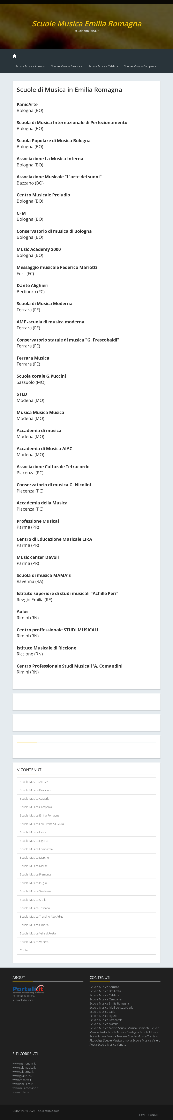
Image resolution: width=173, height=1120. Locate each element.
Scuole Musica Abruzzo (30, 66)
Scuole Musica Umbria (34, 925)
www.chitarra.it (22, 1080)
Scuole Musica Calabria (103, 66)
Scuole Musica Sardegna (35, 891)
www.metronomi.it (24, 1063)
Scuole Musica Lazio (33, 832)
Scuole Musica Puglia (33, 883)
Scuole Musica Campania (140, 66)
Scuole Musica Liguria (33, 841)
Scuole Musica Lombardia (36, 849)
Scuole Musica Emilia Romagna (39, 815)
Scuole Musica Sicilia (33, 900)
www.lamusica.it (23, 1084)
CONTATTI (154, 1115)
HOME (141, 1115)
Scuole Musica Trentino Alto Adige (41, 916)
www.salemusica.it (24, 1067)
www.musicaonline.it (25, 1088)
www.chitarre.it (22, 1092)
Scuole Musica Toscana (35, 908)
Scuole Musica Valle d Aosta (38, 933)
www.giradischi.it (23, 1076)
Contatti (25, 950)
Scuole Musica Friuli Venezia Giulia (42, 824)
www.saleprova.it (23, 1072)
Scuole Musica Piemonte (36, 874)
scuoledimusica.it (48, 1111)
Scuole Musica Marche (34, 857)
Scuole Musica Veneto (34, 942)
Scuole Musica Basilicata (66, 66)
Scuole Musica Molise (34, 866)
